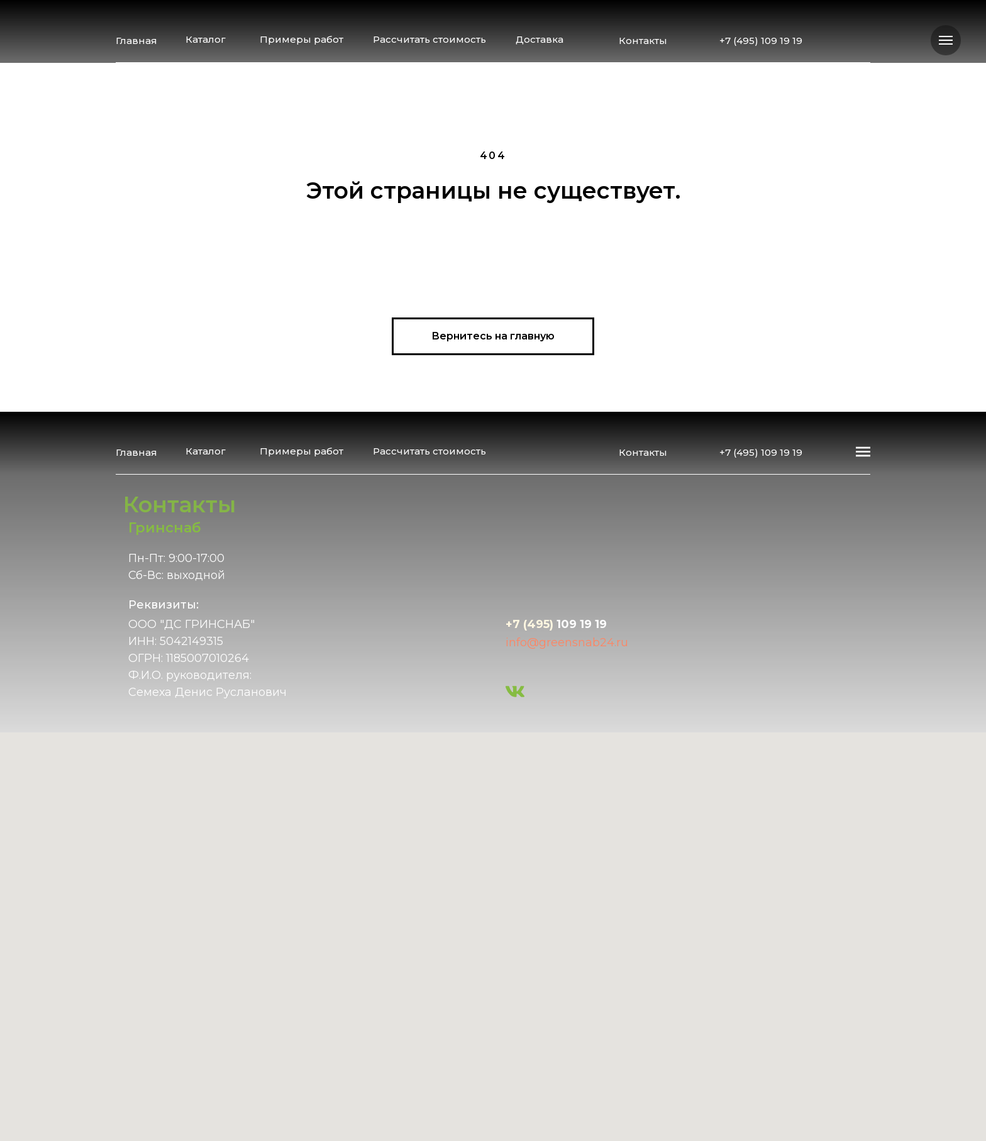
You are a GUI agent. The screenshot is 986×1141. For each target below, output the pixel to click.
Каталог (206, 39)
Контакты (643, 41)
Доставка (539, 39)
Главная (136, 41)
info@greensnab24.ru (567, 642)
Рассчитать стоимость (429, 39)
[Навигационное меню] (946, 40)
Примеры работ (301, 39)
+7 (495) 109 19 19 (760, 41)
